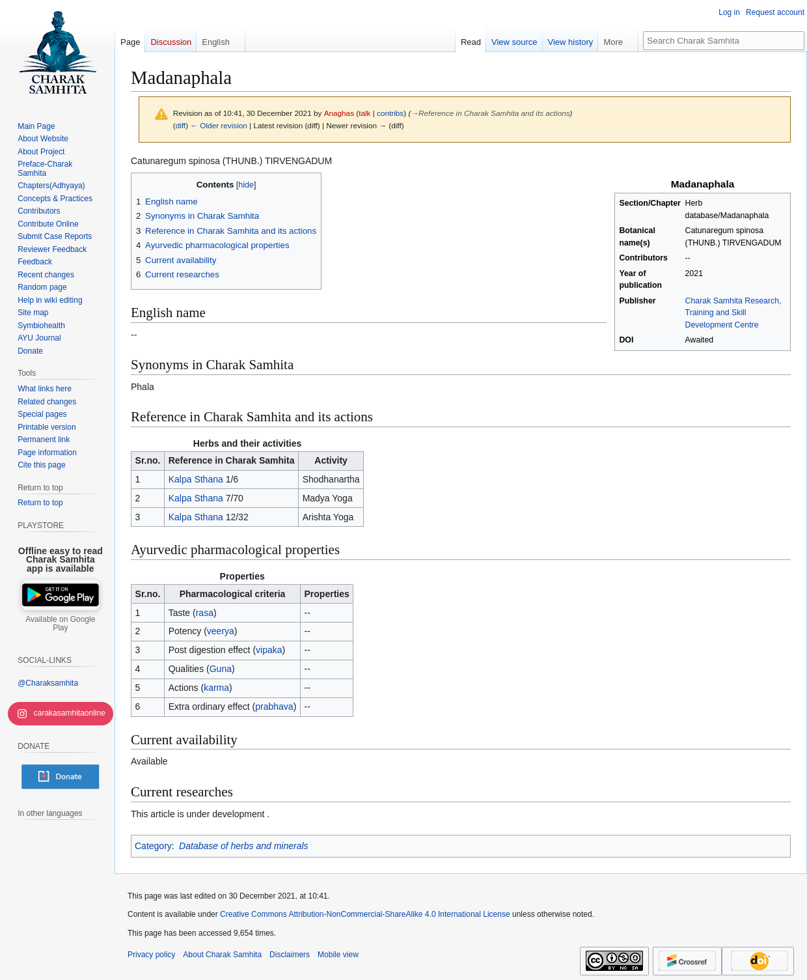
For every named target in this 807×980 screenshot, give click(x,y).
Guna (221, 669)
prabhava (274, 706)
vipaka (269, 650)
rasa (204, 613)
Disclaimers (289, 954)
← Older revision (218, 125)
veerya (220, 631)
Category (153, 846)
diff (180, 125)
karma (216, 687)
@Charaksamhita (48, 683)
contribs (390, 113)
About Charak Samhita (222, 954)
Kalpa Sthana (196, 479)
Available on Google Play (60, 624)
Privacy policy (151, 954)
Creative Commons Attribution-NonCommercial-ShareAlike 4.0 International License (365, 914)
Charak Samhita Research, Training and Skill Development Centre (733, 312)
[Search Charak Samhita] (723, 40)
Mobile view (338, 954)
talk (364, 113)
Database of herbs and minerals (243, 846)
